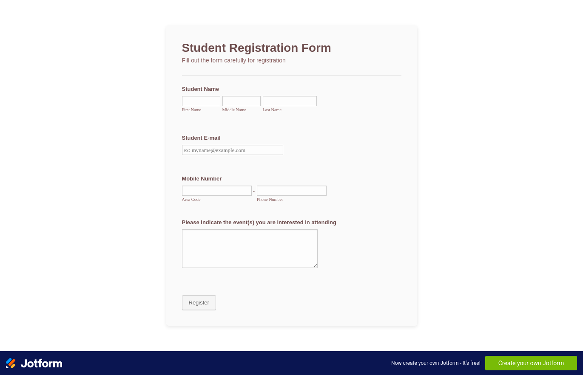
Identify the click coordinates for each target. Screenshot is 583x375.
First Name (192, 109)
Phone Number (270, 199)
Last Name (272, 109)
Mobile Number (202, 178)
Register (199, 302)
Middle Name (234, 109)
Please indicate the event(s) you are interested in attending (259, 222)
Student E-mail (201, 138)
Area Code (191, 199)
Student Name (200, 89)
